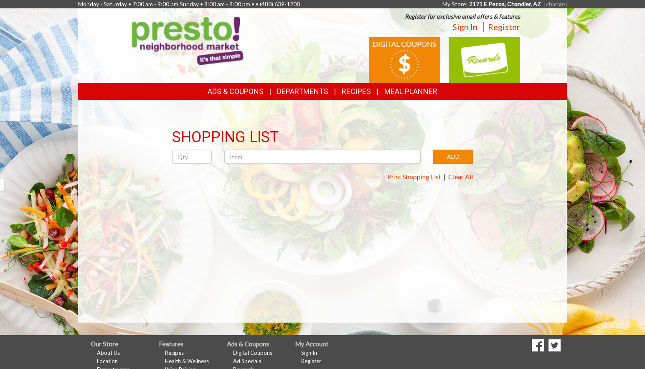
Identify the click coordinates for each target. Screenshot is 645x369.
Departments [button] (302, 91)
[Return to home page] (188, 39)
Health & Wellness (187, 361)
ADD (453, 156)
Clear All (460, 177)
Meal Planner (410, 91)
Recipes (356, 91)
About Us (108, 352)
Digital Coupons (252, 352)
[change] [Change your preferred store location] (555, 4)
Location (107, 361)
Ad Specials (247, 361)
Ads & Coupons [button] (236, 91)
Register (504, 27)
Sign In (464, 27)
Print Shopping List (414, 177)
